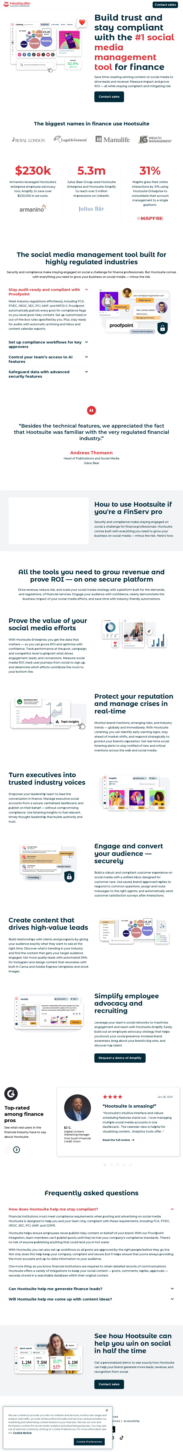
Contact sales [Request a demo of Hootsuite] (109, 96)
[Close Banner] (107, 1410)
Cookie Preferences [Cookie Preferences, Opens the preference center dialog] (89, 1441)
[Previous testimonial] (7, 1155)
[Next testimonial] (16, 1155)
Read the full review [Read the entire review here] (116, 1145)
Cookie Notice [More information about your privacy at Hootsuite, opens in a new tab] (22, 1432)
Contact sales (165, 4)
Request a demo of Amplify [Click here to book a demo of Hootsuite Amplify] (120, 1063)
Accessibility (131, 1429)
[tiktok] (121, 1445)
